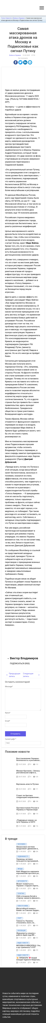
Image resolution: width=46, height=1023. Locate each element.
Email (7, 721)
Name (7, 713)
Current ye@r (10, 739)
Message (9, 686)
